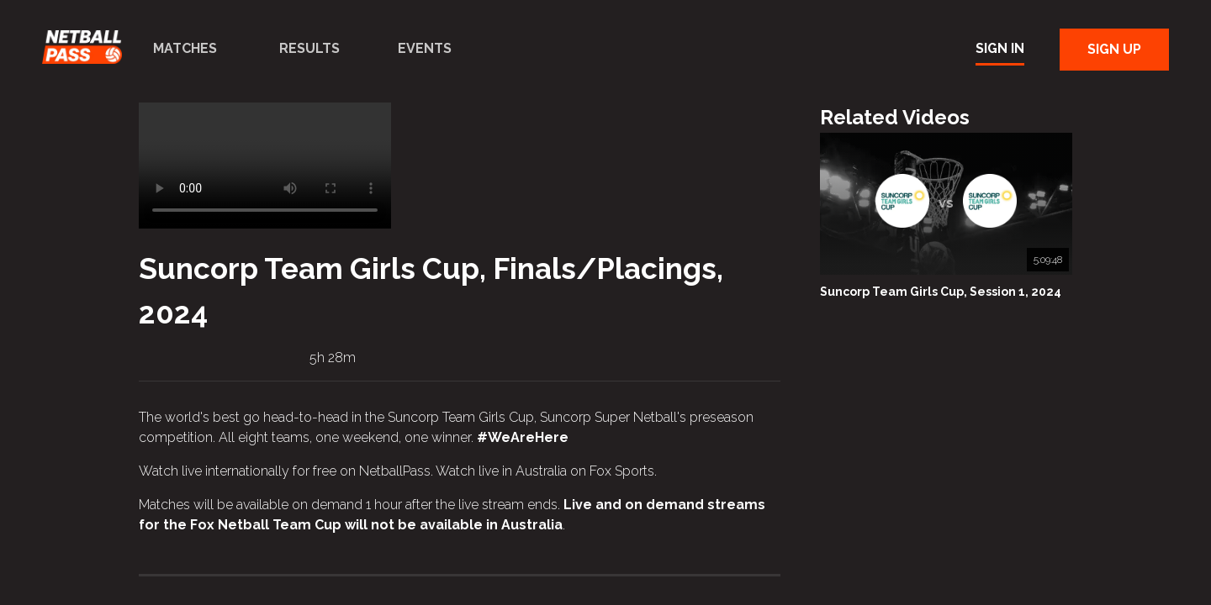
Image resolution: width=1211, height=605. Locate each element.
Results (309, 48)
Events (425, 48)
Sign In (1000, 48)
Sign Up (1114, 49)
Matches (185, 48)
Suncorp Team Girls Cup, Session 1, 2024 (940, 291)
